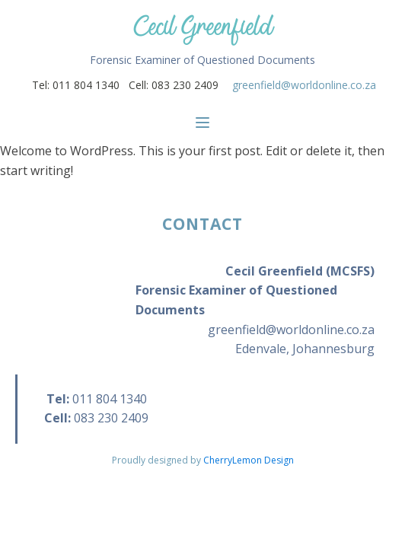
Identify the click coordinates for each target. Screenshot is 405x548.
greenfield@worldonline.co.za (304, 85)
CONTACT (202, 223)
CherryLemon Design (248, 460)
